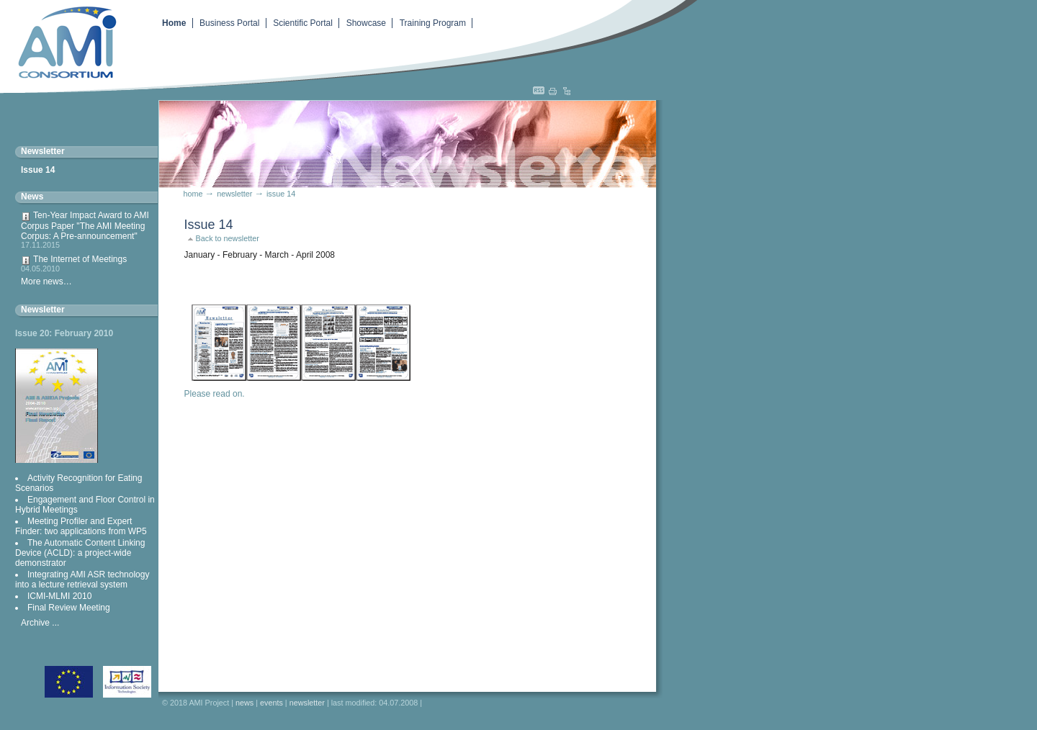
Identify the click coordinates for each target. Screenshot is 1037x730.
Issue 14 (38, 170)
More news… (46, 281)
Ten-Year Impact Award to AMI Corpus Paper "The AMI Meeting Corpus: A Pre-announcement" (86, 229)
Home (174, 23)
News (32, 196)
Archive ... (40, 623)
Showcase (366, 23)
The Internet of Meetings (86, 263)
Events (271, 702)
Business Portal (229, 23)
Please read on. (214, 394)
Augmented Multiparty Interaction (61, 41)
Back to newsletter (227, 238)
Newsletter (43, 310)
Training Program (433, 23)
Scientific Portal (303, 23)
